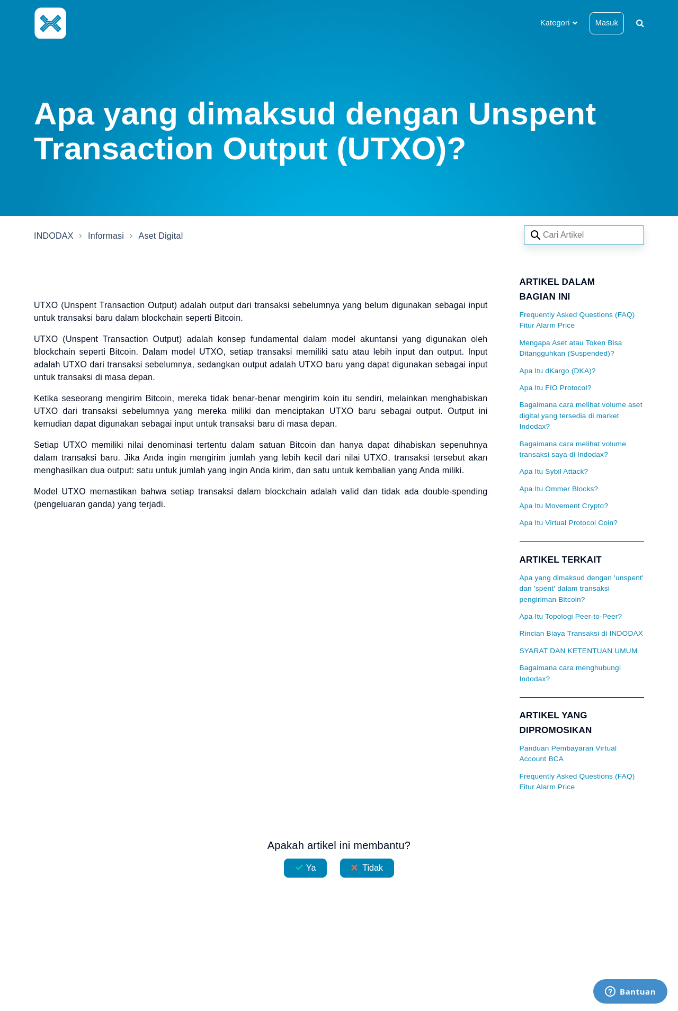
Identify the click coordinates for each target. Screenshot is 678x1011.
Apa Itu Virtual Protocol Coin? (569, 523)
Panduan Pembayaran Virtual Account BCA (568, 753)
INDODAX (54, 235)
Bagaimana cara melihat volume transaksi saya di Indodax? (573, 449)
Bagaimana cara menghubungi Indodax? (570, 673)
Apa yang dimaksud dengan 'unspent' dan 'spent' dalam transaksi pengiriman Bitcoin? (582, 588)
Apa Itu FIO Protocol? (556, 388)
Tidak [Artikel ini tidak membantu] (372, 867)
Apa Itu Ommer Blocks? (559, 489)
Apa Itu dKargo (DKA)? (558, 371)
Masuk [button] (606, 23)
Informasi (106, 235)
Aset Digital (161, 235)
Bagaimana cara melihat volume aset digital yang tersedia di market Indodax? (581, 415)
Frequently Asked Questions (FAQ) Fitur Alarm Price (577, 320)
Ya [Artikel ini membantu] (311, 867)
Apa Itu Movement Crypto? (564, 506)
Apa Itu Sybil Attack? (554, 471)
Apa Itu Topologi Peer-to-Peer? (571, 616)
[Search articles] (584, 235)
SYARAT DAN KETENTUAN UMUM (579, 651)
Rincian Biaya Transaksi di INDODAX (582, 633)
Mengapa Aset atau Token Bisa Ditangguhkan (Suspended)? (571, 348)
